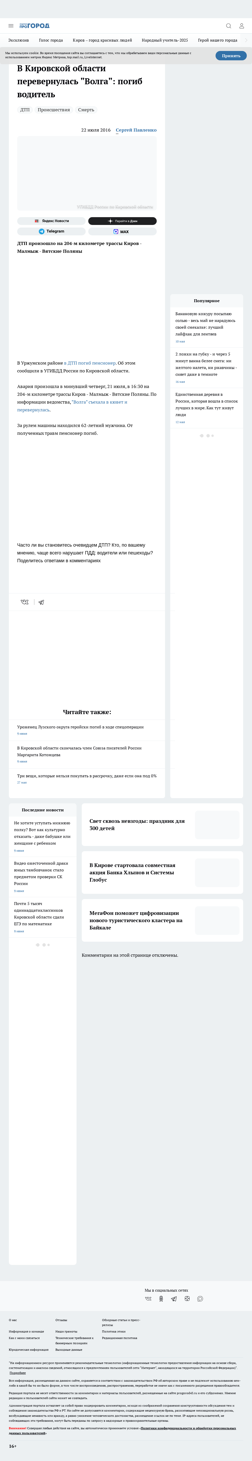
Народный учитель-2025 (165, 40)
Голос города (51, 40)
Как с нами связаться (24, 1338)
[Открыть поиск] (228, 26)
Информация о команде (26, 1331)
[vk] (25, 602)
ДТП (25, 110)
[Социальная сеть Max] (122, 231)
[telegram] (43, 602)
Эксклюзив (18, 40)
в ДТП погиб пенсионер (90, 363)
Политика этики (113, 1331)
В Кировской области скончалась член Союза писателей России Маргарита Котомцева (87, 755)
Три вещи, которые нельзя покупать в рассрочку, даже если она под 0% (87, 779)
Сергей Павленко (136, 130)
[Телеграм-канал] (51, 231)
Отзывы (61, 1320)
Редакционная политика (119, 1338)
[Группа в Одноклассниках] (161, 1299)
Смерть (86, 110)
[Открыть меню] (11, 26)
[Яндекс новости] (51, 221)
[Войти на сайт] (241, 26)
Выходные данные (68, 1350)
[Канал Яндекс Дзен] (122, 221)
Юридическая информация (28, 1350)
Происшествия (54, 110)
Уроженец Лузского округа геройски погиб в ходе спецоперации (87, 730)
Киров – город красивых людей (102, 40)
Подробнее (18, 1373)
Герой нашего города (218, 40)
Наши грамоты (66, 1331)
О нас (13, 1320)
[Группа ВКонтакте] (148, 1299)
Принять (231, 55)
